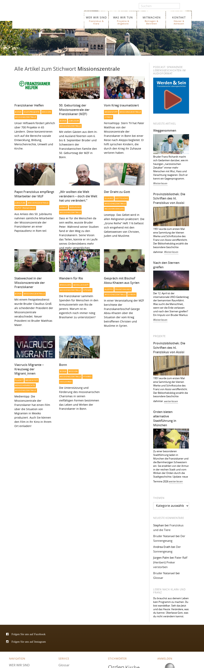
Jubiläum (74, 121)
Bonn (18, 112)
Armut (63, 207)
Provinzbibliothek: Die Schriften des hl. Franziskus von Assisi (169, 198)
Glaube (109, 198)
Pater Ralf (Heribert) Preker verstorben (170, 562)
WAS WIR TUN (123, 20)
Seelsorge (66, 382)
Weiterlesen (160, 183)
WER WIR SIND (96, 20)
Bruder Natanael (164, 536)
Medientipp (111, 112)
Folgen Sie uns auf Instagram (29, 641)
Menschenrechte (25, 385)
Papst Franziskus (25, 208)
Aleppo (109, 289)
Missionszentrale (25, 117)
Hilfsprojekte (32, 112)
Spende (87, 290)
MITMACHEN (151, 20)
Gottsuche (121, 198)
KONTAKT (179, 20)
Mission (46, 112)
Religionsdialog (114, 209)
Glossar (158, 578)
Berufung (75, 207)
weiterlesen (171, 401)
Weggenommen (164, 130)
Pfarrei (87, 376)
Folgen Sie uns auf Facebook (28, 634)
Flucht (19, 380)
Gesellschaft (81, 285)
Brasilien (65, 285)
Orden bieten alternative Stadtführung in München (164, 418)
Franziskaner (44, 18)
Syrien (108, 117)
